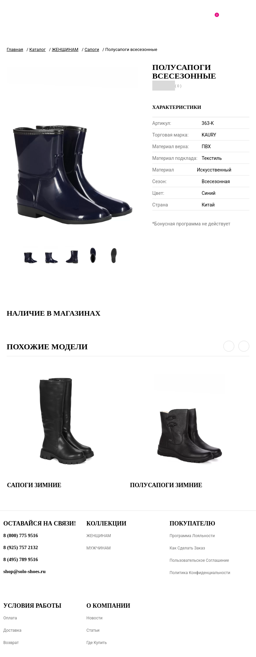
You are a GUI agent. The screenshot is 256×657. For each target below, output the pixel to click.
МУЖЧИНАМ (98, 548)
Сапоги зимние (34, 485)
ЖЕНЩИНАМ (98, 535)
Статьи (92, 630)
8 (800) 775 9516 (20, 535)
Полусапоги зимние (166, 485)
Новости (94, 618)
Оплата (10, 618)
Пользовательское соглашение (199, 560)
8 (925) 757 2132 (20, 547)
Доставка (12, 630)
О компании (108, 605)
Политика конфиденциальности (200, 572)
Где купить (96, 642)
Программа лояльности (192, 535)
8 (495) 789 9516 (20, 559)
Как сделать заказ (187, 548)
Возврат (11, 642)
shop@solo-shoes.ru (24, 571)
